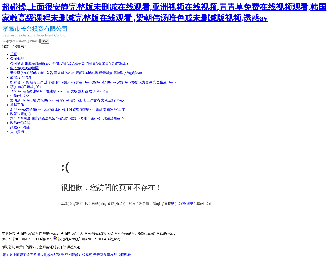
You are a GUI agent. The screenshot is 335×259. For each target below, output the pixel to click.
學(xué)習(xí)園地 (73, 100)
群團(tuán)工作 (114, 109)
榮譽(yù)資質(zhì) (115, 63)
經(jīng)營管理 (21, 77)
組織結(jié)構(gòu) (38, 63)
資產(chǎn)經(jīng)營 (91, 82)
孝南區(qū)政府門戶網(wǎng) (37, 233)
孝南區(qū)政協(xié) (98, 233)
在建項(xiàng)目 (58, 91)
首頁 (13, 54)
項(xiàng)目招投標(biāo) (27, 91)
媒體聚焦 (106, 73)
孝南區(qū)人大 (71, 233)
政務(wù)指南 (20, 127)
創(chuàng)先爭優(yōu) (27, 109)
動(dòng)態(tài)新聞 (24, 68)
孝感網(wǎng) (166, 233)
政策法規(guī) (20, 114)
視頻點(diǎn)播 (87, 73)
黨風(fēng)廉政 (91, 109)
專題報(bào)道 (64, 73)
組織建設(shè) (54, 109)
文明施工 (77, 91)
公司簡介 (17, 63)
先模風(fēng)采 (48, 100)
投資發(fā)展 (19, 82)
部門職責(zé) (91, 63)
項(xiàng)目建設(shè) (25, 87)
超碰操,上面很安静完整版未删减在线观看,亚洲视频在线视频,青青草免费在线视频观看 (66, 255)
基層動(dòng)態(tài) (127, 73)
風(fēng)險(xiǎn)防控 (122, 82)
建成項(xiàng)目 (97, 91)
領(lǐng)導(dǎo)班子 (66, 63)
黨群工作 (17, 105)
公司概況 (17, 58)
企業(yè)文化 (19, 96)
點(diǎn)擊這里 (182, 203)
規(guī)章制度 (20, 118)
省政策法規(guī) (71, 118)
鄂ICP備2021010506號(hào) (33, 239)
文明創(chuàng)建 (23, 100)
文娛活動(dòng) (112, 100)
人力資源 (145, 82)
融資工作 (36, 82)
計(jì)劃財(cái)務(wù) (59, 82)
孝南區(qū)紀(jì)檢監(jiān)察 (134, 233)
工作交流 (93, 100)
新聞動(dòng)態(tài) (24, 73)
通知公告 (46, 73)
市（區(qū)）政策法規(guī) (104, 118)
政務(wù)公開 (20, 123)
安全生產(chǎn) (164, 82)
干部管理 (72, 109)
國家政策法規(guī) (45, 118)
